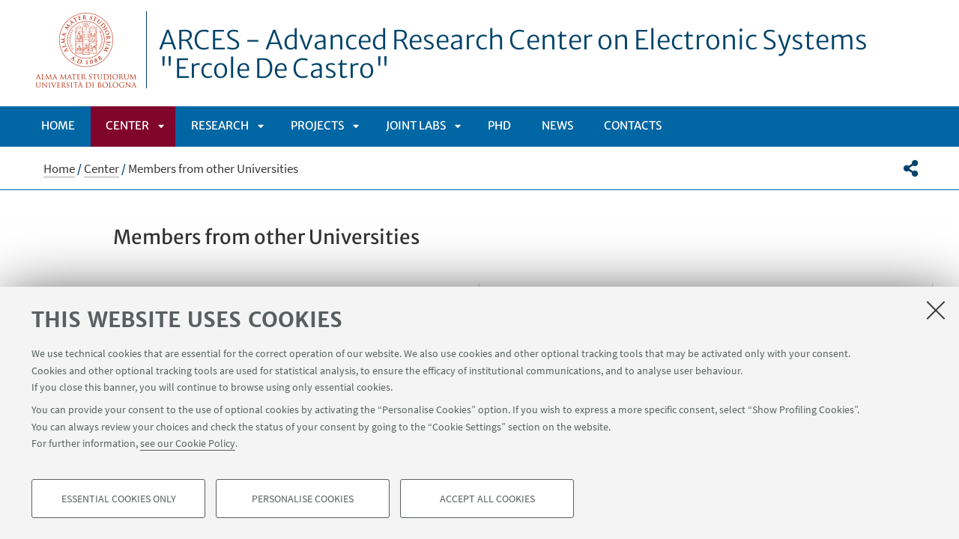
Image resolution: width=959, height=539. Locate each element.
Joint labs (416, 125)
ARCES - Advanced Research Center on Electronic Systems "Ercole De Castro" (513, 54)
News (557, 125)
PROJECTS (317, 125)
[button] (911, 168)
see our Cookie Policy (187, 443)
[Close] (936, 310)
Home (58, 125)
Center (127, 125)
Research (220, 125)
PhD (499, 125)
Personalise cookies (303, 498)
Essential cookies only (118, 498)
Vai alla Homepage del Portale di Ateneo (86, 49)
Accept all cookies (487, 498)
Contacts (633, 125)
